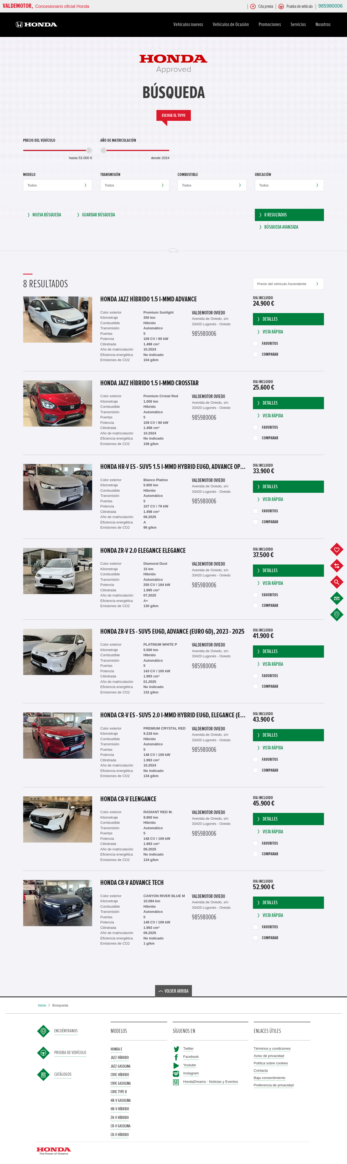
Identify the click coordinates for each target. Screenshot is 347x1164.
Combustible (188, 174)
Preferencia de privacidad (274, 1084)
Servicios (299, 24)
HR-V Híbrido (120, 1107)
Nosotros (324, 24)
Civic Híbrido (120, 1073)
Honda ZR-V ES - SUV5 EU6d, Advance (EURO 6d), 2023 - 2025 (172, 630)
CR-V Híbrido (120, 1133)
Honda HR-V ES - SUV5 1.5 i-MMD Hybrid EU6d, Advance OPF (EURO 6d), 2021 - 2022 (174, 465)
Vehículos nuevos (189, 24)
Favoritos (265, 342)
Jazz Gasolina (120, 1065)
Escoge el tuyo (173, 115)
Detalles (266, 317)
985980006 (330, 6)
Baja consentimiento (269, 1076)
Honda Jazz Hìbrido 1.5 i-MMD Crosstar (149, 381)
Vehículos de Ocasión (231, 24)
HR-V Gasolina (121, 1099)
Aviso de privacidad (269, 1054)
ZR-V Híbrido (120, 1116)
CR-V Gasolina (120, 1124)
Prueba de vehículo (70, 1051)
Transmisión (110, 174)
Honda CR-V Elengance (128, 797)
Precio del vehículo (39, 140)
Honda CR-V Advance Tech (132, 881)
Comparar (265, 353)
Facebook (191, 1055)
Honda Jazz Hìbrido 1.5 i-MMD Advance (148, 297)
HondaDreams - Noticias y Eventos (210, 1080)
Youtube (189, 1064)
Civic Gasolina (121, 1082)
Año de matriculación (118, 140)
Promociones (270, 24)
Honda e (116, 1048)
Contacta (261, 1069)
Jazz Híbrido (120, 1056)
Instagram (191, 1072)
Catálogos (63, 1073)
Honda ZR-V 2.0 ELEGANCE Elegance (143, 549)
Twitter (188, 1047)
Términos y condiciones (272, 1047)
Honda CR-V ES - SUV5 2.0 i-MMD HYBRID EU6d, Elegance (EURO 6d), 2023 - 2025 (174, 713)
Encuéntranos (66, 1029)
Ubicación (263, 174)
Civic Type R (119, 1090)
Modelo (29, 174)
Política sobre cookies (271, 1062)
